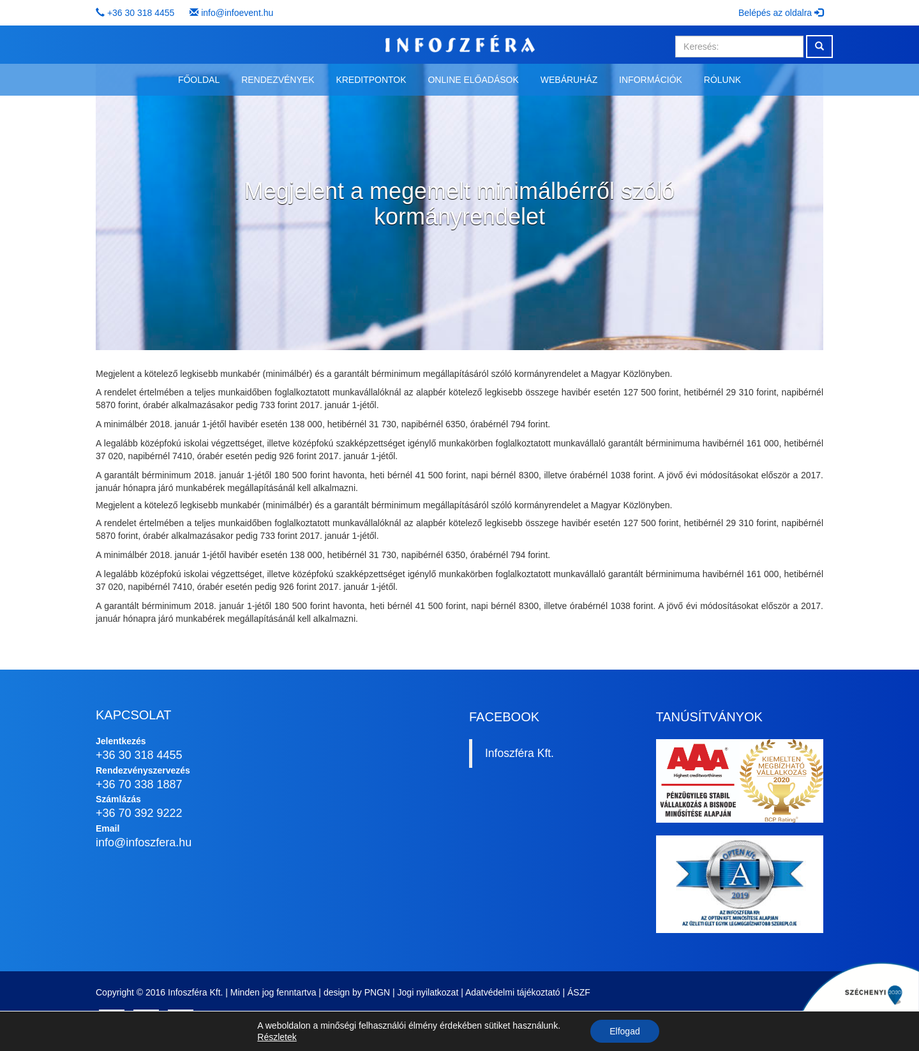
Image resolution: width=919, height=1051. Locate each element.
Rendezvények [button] (277, 80)
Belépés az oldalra (780, 13)
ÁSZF (578, 992)
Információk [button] (650, 80)
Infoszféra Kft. (519, 753)
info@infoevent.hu (237, 13)
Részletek (276, 1037)
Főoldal (199, 80)
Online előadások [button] (473, 80)
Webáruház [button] (569, 80)
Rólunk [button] (722, 80)
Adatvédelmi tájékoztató (512, 992)
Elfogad (624, 1031)
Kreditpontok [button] (371, 80)
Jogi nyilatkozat (428, 992)
